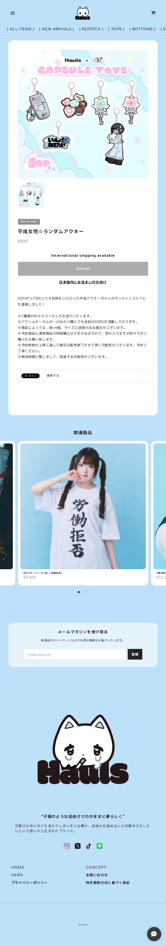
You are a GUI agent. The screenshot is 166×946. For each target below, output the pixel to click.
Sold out (83, 268)
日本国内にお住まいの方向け (83, 282)
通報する (53, 375)
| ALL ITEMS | (20, 29)
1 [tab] (79, 592)
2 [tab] (83, 592)
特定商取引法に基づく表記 (108, 883)
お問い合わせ (97, 875)
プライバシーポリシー (29, 883)
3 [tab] (87, 592)
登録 (135, 654)
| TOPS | (116, 29)
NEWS (17, 875)
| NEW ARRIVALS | (56, 29)
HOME (18, 867)
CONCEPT (96, 867)
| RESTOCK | (91, 29)
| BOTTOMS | (142, 29)
